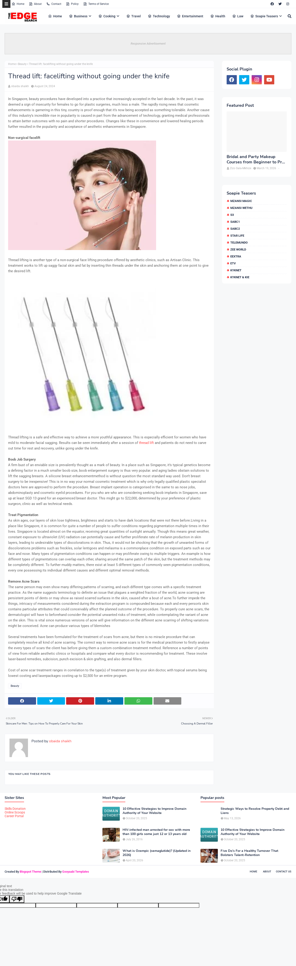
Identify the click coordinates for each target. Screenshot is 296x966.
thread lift (146, 443)
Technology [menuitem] (159, 16)
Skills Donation (15, 808)
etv (233, 263)
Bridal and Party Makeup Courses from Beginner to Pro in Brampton (255, 159)
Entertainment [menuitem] (190, 16)
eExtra (235, 256)
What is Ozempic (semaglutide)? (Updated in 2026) (157, 853)
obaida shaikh (20, 86)
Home (18, 4)
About (35, 4)
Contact (53, 4)
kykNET (235, 270)
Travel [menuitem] (133, 16)
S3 (232, 215)
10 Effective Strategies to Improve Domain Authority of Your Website (154, 811)
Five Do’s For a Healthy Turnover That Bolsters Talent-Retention (249, 853)
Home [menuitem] (55, 16)
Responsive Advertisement (148, 43)
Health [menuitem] (217, 16)
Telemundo (239, 242)
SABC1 (235, 221)
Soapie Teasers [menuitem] (264, 16)
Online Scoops (15, 812)
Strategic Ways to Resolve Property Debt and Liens (255, 811)
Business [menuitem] (78, 16)
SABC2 (235, 228)
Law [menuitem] (237, 16)
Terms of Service (96, 4)
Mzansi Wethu (241, 208)
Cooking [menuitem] (106, 16)
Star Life (237, 235)
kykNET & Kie (239, 277)
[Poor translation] (16, 899)
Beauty (22, 64)
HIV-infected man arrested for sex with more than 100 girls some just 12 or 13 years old (156, 832)
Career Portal (14, 816)
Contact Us (283, 871)
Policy (72, 4)
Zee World (238, 249)
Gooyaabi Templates (75, 871)
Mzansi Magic (241, 201)
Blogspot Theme (30, 871)
